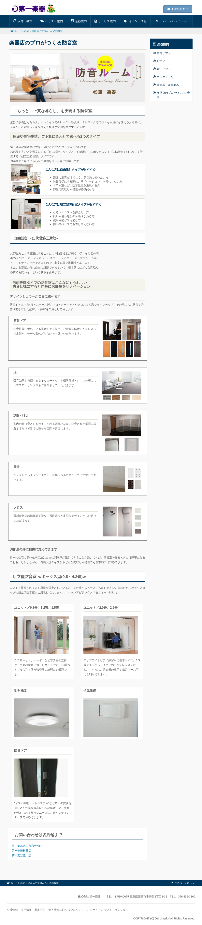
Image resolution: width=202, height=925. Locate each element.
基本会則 (40, 909)
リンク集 (120, 909)
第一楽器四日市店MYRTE (28, 845)
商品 (26, 31)
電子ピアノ (162, 69)
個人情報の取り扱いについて (66, 909)
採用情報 (26, 909)
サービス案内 (105, 21)
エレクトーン (163, 77)
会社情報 (12, 909)
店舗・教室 (22, 21)
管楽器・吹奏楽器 (166, 84)
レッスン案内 (51, 21)
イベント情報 (135, 21)
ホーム (18, 31)
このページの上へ (182, 883)
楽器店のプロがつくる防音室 (171, 94)
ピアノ (159, 61)
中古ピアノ (162, 53)
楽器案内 (79, 21)
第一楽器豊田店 (21, 855)
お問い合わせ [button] (177, 8)
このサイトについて (99, 909)
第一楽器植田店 (21, 850)
